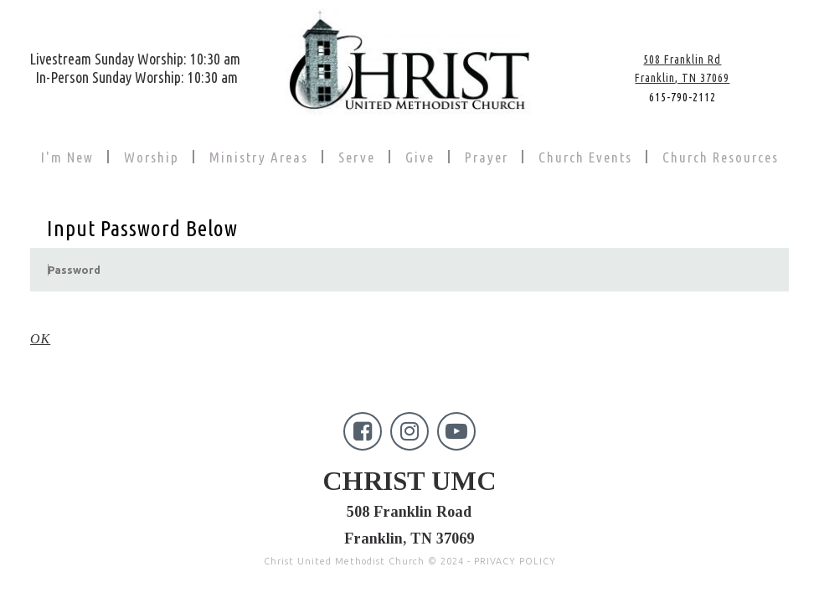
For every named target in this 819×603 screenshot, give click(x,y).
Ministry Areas (258, 157)
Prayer (486, 157)
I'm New (67, 157)
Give (420, 157)
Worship (151, 157)
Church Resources (720, 157)
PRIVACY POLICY (515, 531)
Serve (356, 157)
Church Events (585, 157)
